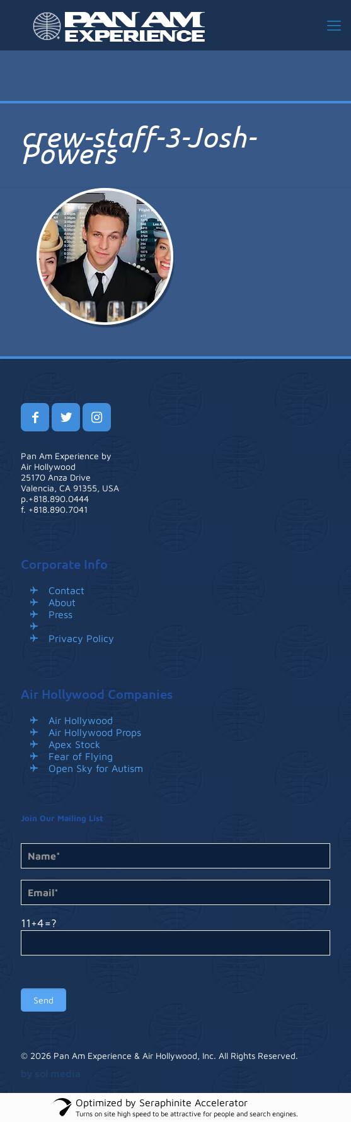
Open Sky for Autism (96, 768)
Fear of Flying (81, 756)
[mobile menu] (334, 25)
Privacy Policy (81, 638)
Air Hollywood (81, 720)
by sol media (51, 1073)
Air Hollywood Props (95, 732)
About (62, 602)
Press (60, 614)
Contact (66, 590)
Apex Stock (74, 744)
